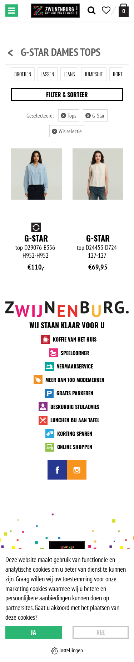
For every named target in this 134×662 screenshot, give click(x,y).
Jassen (47, 74)
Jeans (69, 74)
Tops (68, 115)
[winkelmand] (124, 10)
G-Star (94, 115)
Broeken (22, 74)
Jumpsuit (94, 74)
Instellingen (67, 650)
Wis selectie (67, 131)
